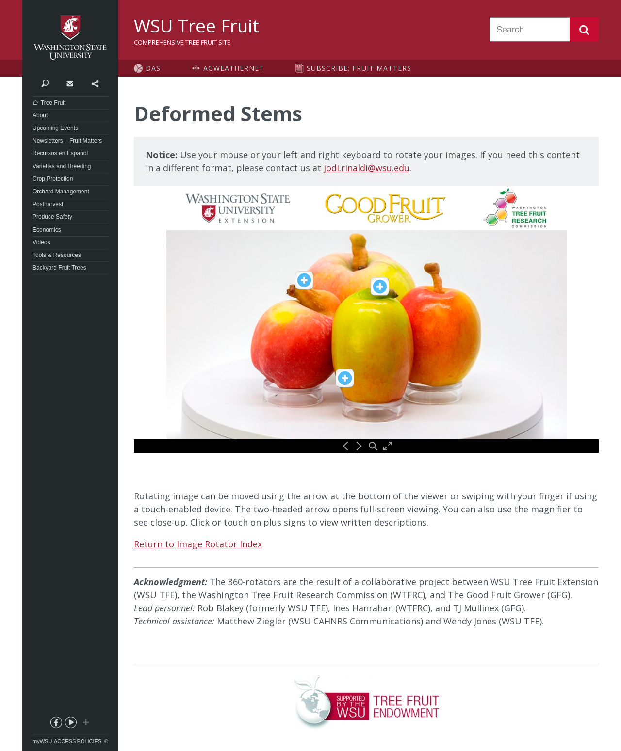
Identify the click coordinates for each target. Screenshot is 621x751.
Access (65, 741)
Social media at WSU (85, 724)
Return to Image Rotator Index (198, 544)
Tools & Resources (57, 255)
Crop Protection (53, 179)
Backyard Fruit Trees (59, 267)
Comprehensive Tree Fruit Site (182, 42)
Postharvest (48, 204)
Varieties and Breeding (62, 166)
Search (584, 29)
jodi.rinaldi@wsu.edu (366, 168)
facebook (55, 724)
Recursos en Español (60, 153)
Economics (47, 229)
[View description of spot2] (380, 286)
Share (94, 83)
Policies (89, 741)
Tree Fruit (53, 102)
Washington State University (70, 37)
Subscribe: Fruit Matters (359, 68)
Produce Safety (52, 216)
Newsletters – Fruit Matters (67, 140)
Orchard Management (61, 191)
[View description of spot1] (345, 378)
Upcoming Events (55, 128)
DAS (153, 68)
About (40, 115)
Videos (41, 242)
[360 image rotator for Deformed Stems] (366, 319)
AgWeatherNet (233, 68)
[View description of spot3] (304, 280)
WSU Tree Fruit (196, 26)
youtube (70, 724)
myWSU (42, 741)
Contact (69, 83)
